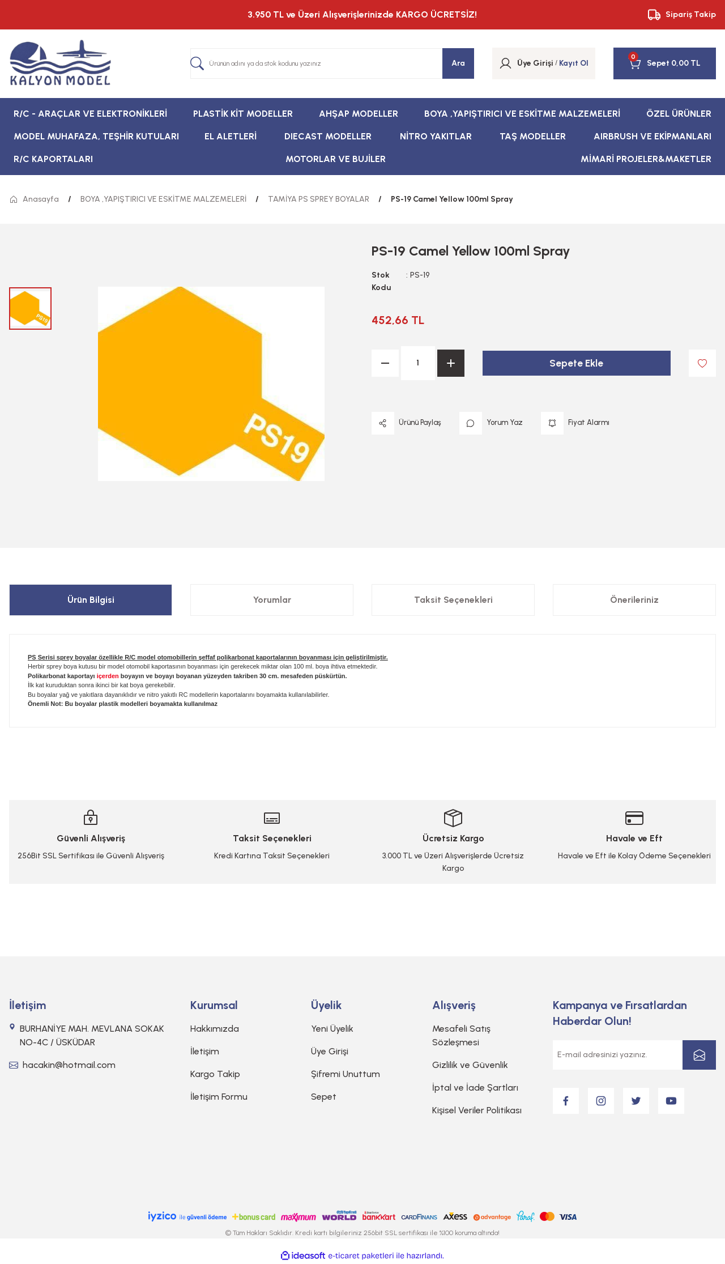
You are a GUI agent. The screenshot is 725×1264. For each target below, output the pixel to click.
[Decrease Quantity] (385, 363)
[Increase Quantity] (450, 363)
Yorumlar (272, 599)
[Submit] (699, 1055)
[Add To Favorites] (702, 363)
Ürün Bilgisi (90, 599)
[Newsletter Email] (634, 1055)
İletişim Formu (219, 1096)
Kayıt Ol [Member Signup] (573, 63)
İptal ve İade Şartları (475, 1087)
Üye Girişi (329, 1051)
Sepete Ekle (576, 363)
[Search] (332, 63)
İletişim (204, 1051)
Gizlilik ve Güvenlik (470, 1064)
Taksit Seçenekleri (453, 599)
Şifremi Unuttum (345, 1074)
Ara (458, 63)
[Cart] (648, 63)
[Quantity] (418, 363)
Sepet (323, 1096)
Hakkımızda (214, 1028)
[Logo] (60, 64)
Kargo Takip (215, 1074)
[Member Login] (505, 63)
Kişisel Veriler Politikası (477, 1110)
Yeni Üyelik (332, 1028)
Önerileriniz (634, 599)
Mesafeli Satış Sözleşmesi (461, 1035)
